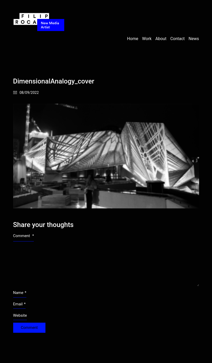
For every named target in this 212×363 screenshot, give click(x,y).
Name (19, 293)
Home (132, 38)
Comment (23, 235)
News (194, 38)
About (161, 38)
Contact (177, 38)
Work (147, 38)
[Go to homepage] (39, 39)
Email (19, 304)
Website (20, 315)
